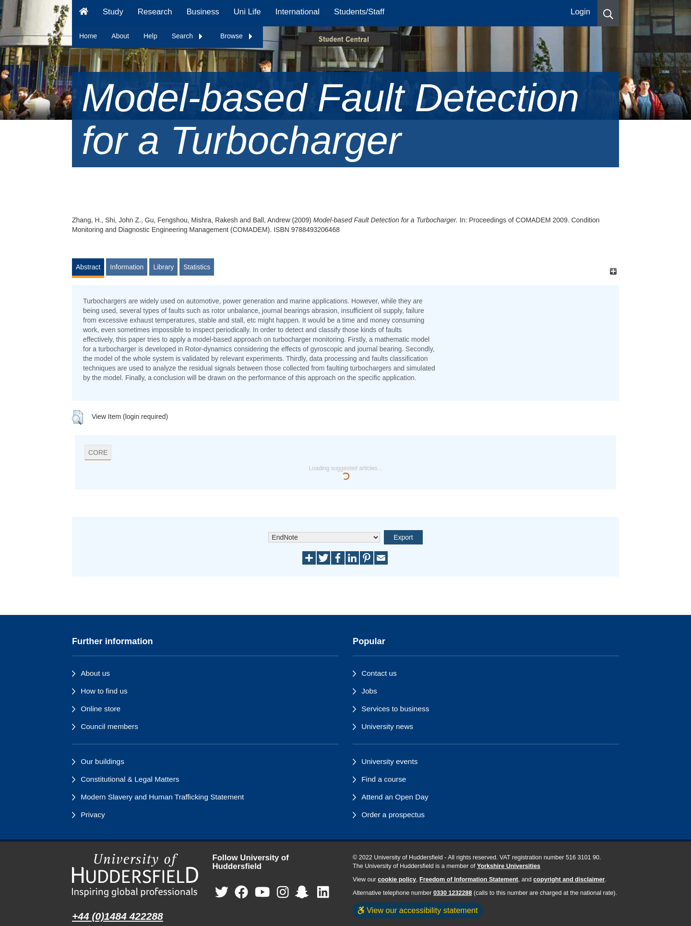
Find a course (383, 779)
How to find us (104, 691)
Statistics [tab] (196, 267)
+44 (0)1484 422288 (117, 916)
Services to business (395, 709)
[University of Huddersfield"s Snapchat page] (303, 892)
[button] (608, 13)
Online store (100, 709)
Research (155, 11)
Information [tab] (126, 267)
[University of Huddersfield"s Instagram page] (283, 892)
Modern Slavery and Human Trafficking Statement (162, 797)
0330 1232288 (452, 893)
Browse (236, 36)
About (120, 36)
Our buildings (102, 761)
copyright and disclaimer (569, 879)
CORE (97, 452)
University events (389, 761)
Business (203, 11)
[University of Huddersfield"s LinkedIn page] (323, 892)
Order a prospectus (393, 814)
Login (580, 11)
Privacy (93, 814)
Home (88, 36)
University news (387, 726)
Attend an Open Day (394, 797)
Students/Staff (359, 11)
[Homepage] (83, 13)
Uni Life (247, 11)
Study (113, 11)
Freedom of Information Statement (468, 879)
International (297, 11)
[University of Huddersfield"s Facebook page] (241, 892)
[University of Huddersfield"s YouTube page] (262, 892)
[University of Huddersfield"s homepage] (135, 875)
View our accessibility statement (417, 910)
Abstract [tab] (88, 267)
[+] (613, 271)
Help (150, 36)
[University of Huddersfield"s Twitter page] (221, 892)
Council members (109, 726)
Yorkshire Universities (508, 866)
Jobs (369, 691)
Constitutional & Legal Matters (130, 779)
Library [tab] (163, 267)
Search (187, 36)
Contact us (379, 673)
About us (95, 673)
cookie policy (397, 879)
